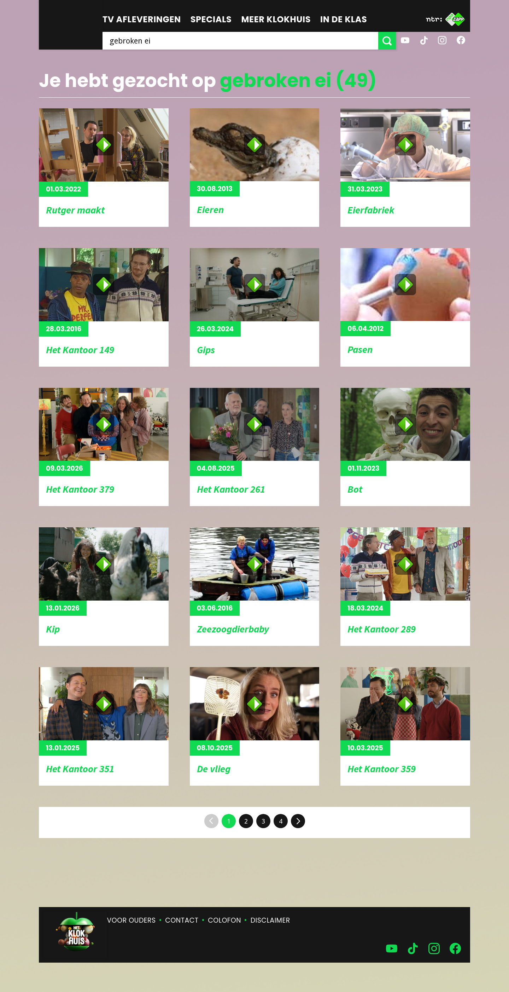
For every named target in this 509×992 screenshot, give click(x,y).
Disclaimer (270, 920)
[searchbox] (240, 41)
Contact (181, 920)
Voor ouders (131, 920)
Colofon (224, 920)
